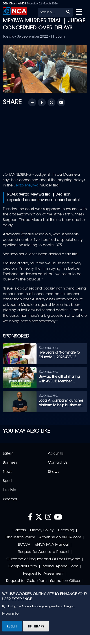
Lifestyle (9, 490)
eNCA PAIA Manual (52, 545)
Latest (8, 453)
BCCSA (24, 545)
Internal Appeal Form (60, 566)
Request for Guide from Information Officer (43, 581)
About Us (56, 453)
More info (10, 614)
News (7, 472)
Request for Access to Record (43, 552)
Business (10, 462)
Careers (19, 530)
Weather (10, 499)
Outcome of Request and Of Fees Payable (43, 559)
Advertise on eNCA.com (60, 537)
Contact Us (57, 462)
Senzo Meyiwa (26, 185)
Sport (7, 481)
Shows (53, 472)
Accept (12, 626)
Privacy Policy (41, 530)
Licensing (66, 530)
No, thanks (36, 626)
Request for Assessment (43, 574)
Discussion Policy (20, 537)
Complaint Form (22, 566)
